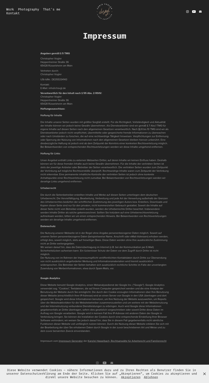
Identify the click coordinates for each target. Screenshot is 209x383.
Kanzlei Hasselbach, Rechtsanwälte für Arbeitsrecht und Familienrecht (127, 341)
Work (10, 9)
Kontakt (13, 13)
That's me (51, 9)
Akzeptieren (131, 377)
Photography (28, 9)
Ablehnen (151, 377)
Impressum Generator (71, 341)
